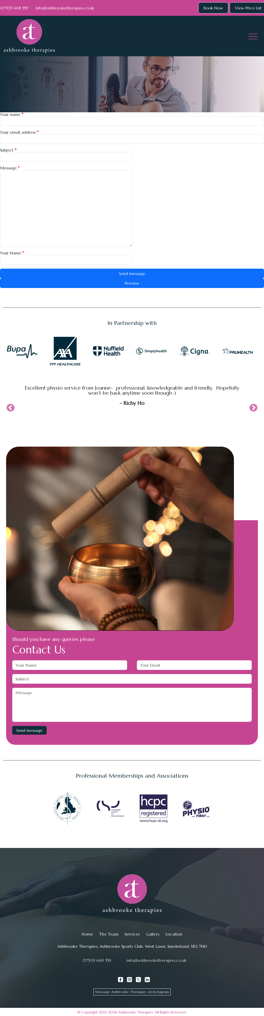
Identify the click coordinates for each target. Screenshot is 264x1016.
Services (132, 934)
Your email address (18, 132)
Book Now (213, 7)
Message (8, 168)
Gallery (153, 934)
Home (87, 934)
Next (253, 408)
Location (174, 934)
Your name (10, 114)
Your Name (10, 253)
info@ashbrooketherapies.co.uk (65, 7)
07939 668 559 (14, 7)
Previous (10, 408)
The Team (108, 934)
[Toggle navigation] (253, 36)
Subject (7, 150)
